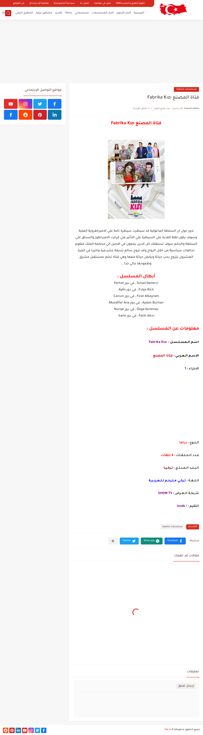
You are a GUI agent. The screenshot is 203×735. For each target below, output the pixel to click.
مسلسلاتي (82, 12)
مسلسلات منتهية (186, 89)
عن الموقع (18, 3)
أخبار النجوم (124, 12)
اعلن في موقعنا (102, 3)
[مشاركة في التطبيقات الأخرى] (113, 541)
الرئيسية (139, 12)
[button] (175, 541)
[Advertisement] (101, 51)
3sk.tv (167, 729)
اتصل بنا (84, 3)
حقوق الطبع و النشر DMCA (130, 3)
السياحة (7, 12)
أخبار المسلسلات (103, 12)
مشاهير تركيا (44, 12)
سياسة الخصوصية (64, 3)
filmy (68, 12)
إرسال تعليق (186, 686)
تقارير (58, 12)
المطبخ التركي (24, 12)
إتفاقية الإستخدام (39, 3)
